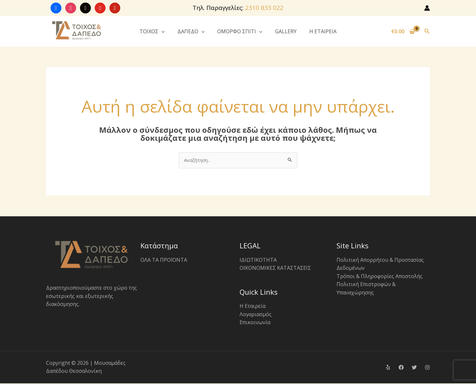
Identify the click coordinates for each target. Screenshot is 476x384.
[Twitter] (414, 368)
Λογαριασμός (256, 314)
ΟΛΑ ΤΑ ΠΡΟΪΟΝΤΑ (163, 260)
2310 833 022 (264, 8)
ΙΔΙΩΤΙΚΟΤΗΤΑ (258, 260)
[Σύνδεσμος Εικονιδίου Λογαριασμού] (427, 8)
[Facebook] (401, 368)
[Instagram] (427, 368)
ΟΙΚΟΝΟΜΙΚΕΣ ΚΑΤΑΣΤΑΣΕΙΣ (275, 268)
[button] (161, 31)
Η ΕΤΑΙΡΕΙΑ (323, 31)
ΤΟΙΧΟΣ (152, 31)
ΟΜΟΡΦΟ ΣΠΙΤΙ (239, 31)
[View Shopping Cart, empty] (403, 31)
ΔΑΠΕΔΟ (191, 31)
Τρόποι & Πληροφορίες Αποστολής (380, 276)
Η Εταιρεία (253, 306)
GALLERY (286, 31)
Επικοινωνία (255, 322)
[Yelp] (388, 368)
